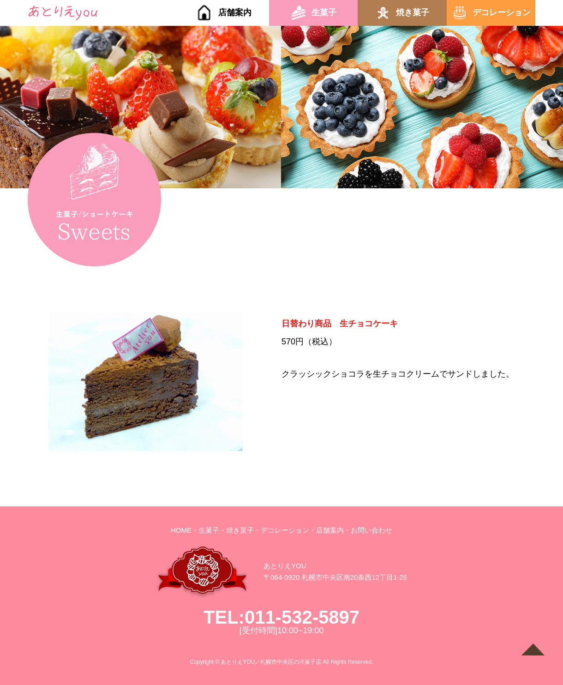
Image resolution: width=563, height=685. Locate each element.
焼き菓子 (412, 12)
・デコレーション (281, 530)
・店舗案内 (326, 530)
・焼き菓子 (236, 530)
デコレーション (502, 12)
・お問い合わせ (368, 530)
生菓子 (323, 12)
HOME (181, 530)
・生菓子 (205, 530)
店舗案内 (235, 12)
